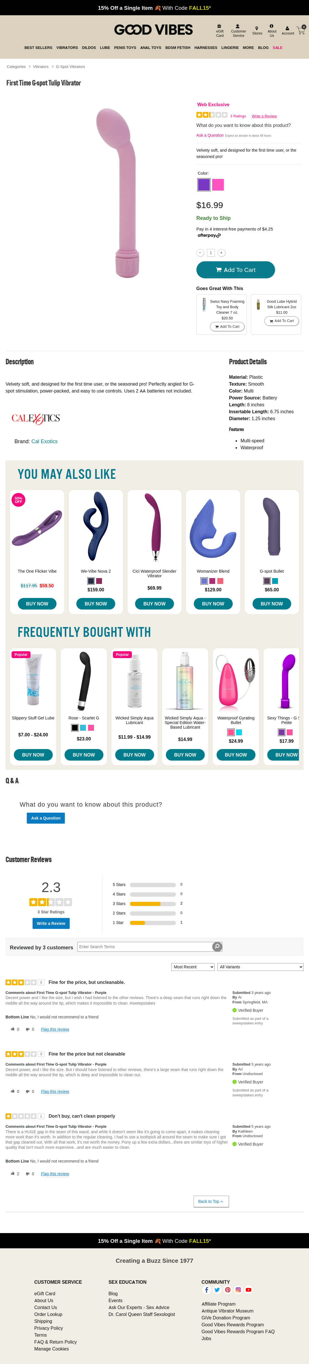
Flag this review (55, 1029)
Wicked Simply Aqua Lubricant (134, 720)
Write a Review (264, 116)
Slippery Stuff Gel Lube (33, 718)
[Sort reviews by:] (193, 967)
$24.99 (236, 741)
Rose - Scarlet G (84, 718)
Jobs (206, 1338)
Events (116, 1300)
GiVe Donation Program (226, 1318)
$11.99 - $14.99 (134, 737)
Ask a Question (210, 135)
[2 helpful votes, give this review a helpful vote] (13, 1174)
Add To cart (235, 270)
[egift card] (219, 31)
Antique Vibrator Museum (228, 1311)
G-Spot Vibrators (70, 66)
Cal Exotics (44, 441)
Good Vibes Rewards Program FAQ (238, 1331)
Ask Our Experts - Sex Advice (139, 1307)
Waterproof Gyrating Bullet (236, 720)
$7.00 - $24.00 (33, 735)
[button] (204, 185)
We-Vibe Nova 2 (96, 571)
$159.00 (96, 590)
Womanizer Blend (213, 571)
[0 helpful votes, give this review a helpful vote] (13, 1029)
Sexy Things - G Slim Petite (286, 720)
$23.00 (84, 739)
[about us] (271, 31)
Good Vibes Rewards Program (233, 1324)
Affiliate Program (219, 1304)
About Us (43, 1300)
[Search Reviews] (149, 947)
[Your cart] (300, 30)
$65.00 (272, 590)
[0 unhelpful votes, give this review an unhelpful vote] (28, 1029)
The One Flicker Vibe (37, 571)
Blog (113, 1293)
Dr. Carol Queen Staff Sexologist (142, 1314)
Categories (16, 66)
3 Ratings (238, 116)
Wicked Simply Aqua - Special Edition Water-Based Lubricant (185, 722)
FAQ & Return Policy (55, 1342)
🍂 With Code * (154, 7)
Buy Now (37, 604)
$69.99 (154, 588)
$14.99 (185, 739)
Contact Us (45, 1307)
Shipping (43, 1321)
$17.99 (287, 741)
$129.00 (213, 590)
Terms (40, 1335)
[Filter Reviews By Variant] (260, 967)
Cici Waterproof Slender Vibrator (154, 573)
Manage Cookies (51, 1349)
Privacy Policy (48, 1328)
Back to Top (211, 1201)
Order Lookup (48, 1314)
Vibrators (41, 66)
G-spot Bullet (272, 571)
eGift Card (44, 1293)
